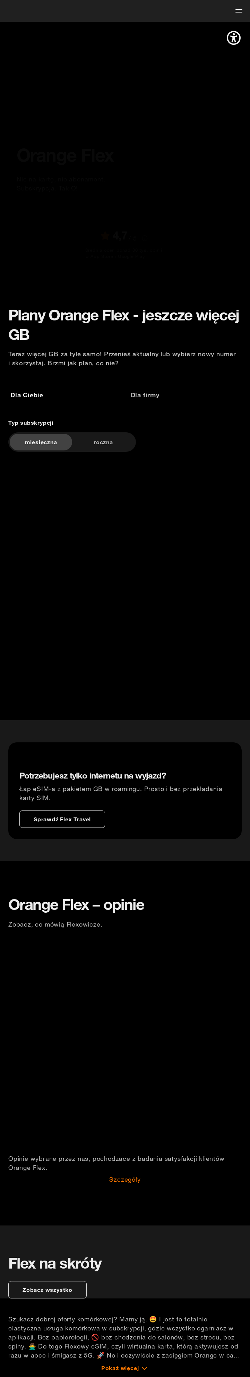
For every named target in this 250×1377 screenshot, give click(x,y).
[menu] (239, 10)
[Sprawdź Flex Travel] (62, 819)
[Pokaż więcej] (125, 1368)
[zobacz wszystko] (47, 1289)
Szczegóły (124, 1179)
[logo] (18, 10)
